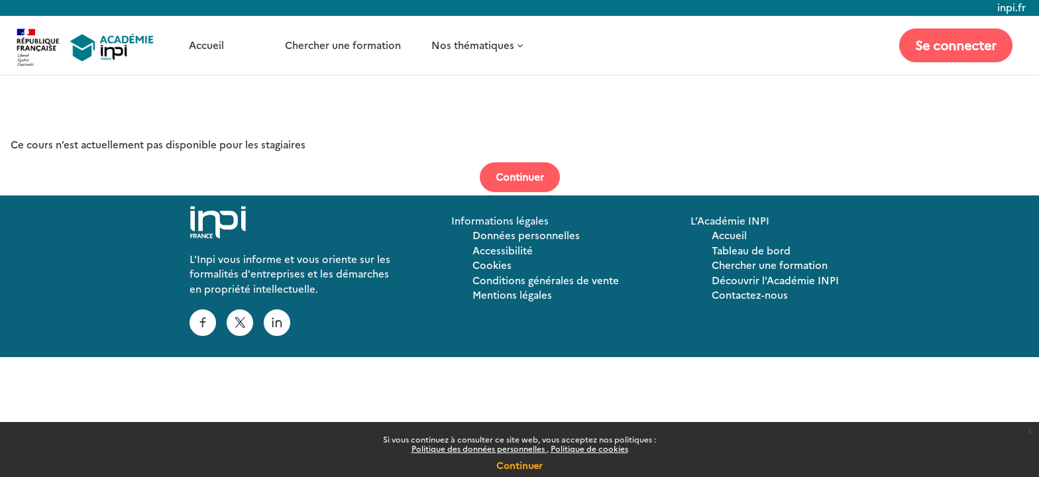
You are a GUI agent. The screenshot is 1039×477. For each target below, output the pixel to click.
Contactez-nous (750, 294)
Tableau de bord (751, 250)
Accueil (206, 45)
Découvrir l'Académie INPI (775, 280)
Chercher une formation (343, 45)
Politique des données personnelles (479, 448)
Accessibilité (502, 250)
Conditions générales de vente (545, 280)
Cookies (492, 265)
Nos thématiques (472, 45)
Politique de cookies (589, 448)
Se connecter (956, 45)
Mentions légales (512, 294)
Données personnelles (526, 235)
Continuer (519, 465)
